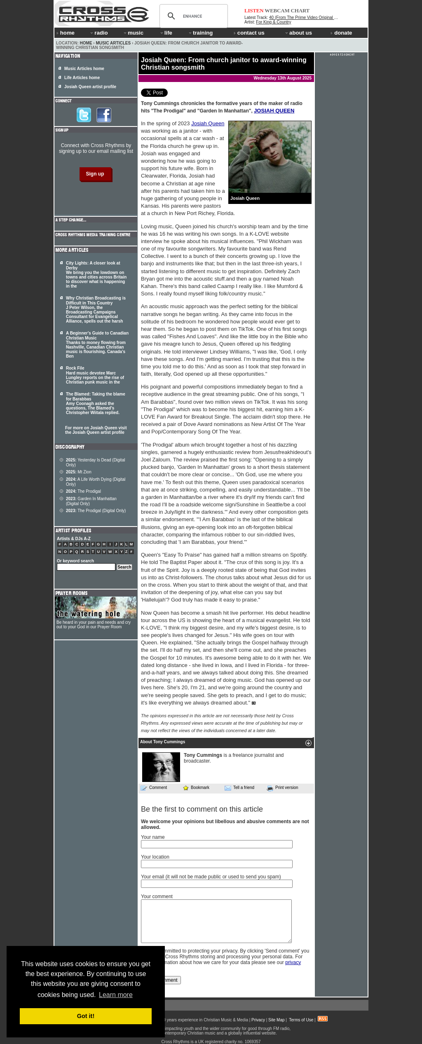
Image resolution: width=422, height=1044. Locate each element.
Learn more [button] (116, 994)
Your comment (157, 896)
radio (98, 33)
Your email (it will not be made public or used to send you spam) (211, 877)
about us (298, 33)
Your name (153, 837)
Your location (155, 857)
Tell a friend (239, 788)
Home (86, 43)
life (165, 33)
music (133, 33)
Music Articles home (84, 68)
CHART (300, 10)
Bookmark (196, 787)
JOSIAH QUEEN (274, 111)
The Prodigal (83, 491)
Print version (282, 788)
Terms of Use (301, 1020)
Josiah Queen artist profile (90, 86)
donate (341, 33)
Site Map (276, 1020)
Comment (154, 788)
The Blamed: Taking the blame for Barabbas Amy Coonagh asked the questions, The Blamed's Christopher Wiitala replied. (95, 403)
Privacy (258, 1020)
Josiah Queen (207, 123)
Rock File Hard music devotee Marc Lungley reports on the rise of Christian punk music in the (95, 375)
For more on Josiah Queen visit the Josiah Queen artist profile (96, 430)
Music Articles (113, 43)
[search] (192, 16)
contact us (249, 33)
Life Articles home (82, 77)
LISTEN (254, 10)
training (200, 33)
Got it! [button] (85, 1016)
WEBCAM (277, 10)
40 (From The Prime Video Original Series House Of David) (323, 17)
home (65, 33)
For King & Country (273, 22)
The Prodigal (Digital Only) (96, 510)
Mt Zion (78, 472)
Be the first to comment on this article (202, 809)
